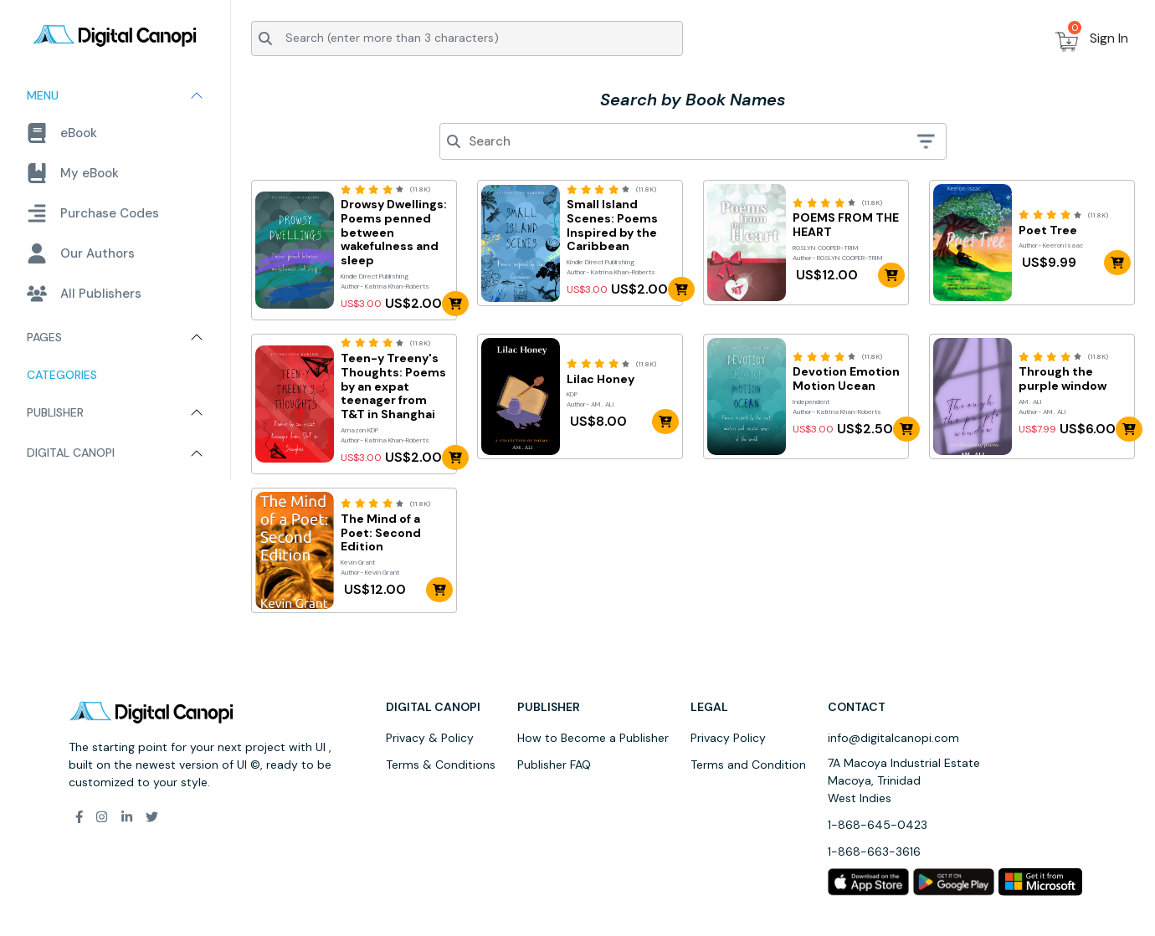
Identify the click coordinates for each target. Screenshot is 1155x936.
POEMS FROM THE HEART (846, 225)
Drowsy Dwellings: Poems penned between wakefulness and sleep (394, 232)
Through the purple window (1062, 379)
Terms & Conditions (440, 764)
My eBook (73, 173)
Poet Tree (1048, 230)
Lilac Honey (600, 379)
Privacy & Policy (430, 737)
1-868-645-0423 (877, 824)
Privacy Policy (728, 737)
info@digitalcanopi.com (893, 737)
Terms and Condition (748, 764)
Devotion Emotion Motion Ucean (846, 379)
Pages (44, 337)
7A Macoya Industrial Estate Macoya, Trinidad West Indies (904, 780)
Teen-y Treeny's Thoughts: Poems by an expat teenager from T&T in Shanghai (393, 386)
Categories (62, 374)
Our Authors (81, 253)
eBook (62, 133)
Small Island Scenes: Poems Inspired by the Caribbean (612, 225)
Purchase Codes (93, 213)
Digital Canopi (71, 452)
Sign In (1109, 38)
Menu (43, 95)
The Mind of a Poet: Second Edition (381, 533)
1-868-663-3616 (874, 851)
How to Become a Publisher (593, 737)
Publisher (55, 412)
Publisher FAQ (554, 764)
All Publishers (84, 294)
